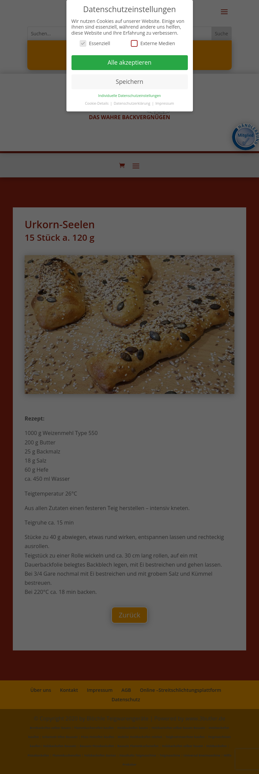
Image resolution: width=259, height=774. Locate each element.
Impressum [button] (164, 103)
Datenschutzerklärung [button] (132, 103)
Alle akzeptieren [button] (129, 62)
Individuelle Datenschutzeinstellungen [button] (129, 95)
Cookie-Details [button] (97, 103)
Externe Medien (153, 43)
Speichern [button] (129, 81)
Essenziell (95, 43)
